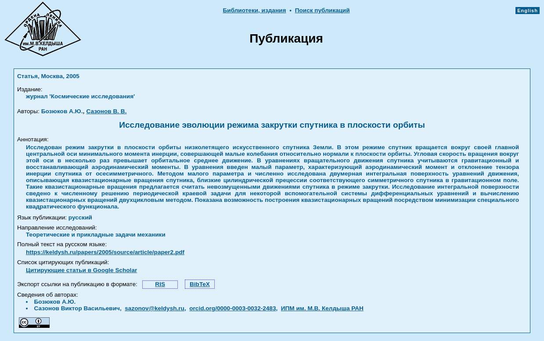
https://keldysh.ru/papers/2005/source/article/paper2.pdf (105, 252)
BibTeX (200, 284)
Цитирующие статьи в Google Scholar (81, 270)
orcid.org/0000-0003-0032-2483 (232, 308)
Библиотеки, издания (254, 10)
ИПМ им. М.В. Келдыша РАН (322, 308)
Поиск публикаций (322, 10)
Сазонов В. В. (106, 111)
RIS (160, 284)
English (527, 10)
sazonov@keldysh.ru (154, 308)
